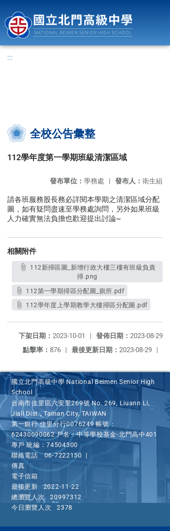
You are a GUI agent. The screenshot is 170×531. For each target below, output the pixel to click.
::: (10, 57)
